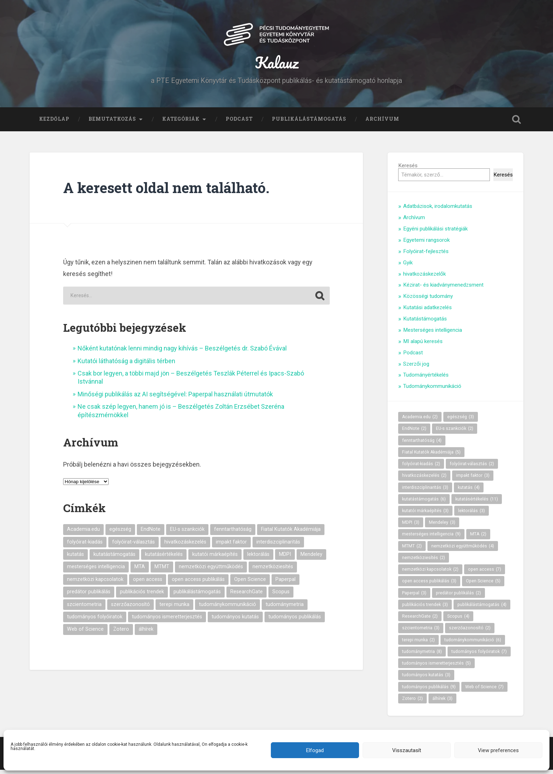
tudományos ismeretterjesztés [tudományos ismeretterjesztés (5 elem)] (167, 621)
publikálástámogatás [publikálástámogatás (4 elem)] (197, 596)
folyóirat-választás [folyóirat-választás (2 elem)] (133, 546)
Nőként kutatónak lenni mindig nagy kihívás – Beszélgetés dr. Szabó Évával (182, 352)
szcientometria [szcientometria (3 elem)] (84, 609)
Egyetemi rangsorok (426, 244)
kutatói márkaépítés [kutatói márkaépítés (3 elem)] (215, 559)
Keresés (408, 170)
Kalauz (277, 64)
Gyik (408, 267)
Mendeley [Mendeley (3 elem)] (311, 559)
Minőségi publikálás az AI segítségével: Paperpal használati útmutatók (175, 398)
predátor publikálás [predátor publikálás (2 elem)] (88, 596)
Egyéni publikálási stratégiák (435, 233)
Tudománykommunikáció (432, 391)
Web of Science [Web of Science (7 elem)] (85, 634)
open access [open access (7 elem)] (147, 584)
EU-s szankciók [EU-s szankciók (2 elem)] (187, 534)
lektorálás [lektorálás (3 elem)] (258, 559)
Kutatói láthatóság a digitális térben (127, 365)
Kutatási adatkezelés (427, 311)
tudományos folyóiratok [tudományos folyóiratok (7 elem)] (94, 621)
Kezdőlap (54, 123)
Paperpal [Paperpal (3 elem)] (285, 584)
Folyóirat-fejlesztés (426, 255)
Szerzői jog (416, 368)
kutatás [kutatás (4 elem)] (75, 559)
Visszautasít (406, 750)
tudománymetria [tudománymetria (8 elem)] (285, 609)
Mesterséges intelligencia (432, 334)
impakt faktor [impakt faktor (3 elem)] (231, 546)
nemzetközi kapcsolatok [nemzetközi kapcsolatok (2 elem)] (95, 584)
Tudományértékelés (426, 379)
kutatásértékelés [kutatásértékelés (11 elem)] (164, 559)
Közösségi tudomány (428, 301)
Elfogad (315, 750)
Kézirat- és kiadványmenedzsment (443, 289)
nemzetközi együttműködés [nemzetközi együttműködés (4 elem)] (211, 571)
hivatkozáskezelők (424, 278)
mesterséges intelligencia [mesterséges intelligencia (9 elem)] (96, 571)
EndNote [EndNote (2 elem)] (150, 534)
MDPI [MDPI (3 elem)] (285, 559)
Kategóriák (181, 123)
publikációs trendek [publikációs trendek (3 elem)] (142, 596)
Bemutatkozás (112, 123)
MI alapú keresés (423, 345)
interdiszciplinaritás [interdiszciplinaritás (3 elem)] (278, 546)
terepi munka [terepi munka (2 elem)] (174, 609)
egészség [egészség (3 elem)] (120, 534)
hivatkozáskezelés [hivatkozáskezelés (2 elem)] (185, 546)
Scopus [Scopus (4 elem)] (281, 596)
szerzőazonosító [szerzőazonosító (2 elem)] (130, 609)
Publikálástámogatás (309, 123)
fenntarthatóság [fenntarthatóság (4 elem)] (232, 534)
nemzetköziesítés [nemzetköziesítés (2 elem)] (273, 571)
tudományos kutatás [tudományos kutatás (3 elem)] (235, 621)
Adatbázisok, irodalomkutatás (437, 211)
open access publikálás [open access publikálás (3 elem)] (198, 584)
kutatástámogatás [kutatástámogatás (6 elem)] (114, 559)
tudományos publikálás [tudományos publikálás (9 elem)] (294, 621)
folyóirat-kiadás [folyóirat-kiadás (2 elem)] (85, 546)
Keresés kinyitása (516, 124)
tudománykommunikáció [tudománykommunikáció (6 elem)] (227, 609)
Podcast (239, 123)
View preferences (498, 750)
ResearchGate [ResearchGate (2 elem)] (246, 596)
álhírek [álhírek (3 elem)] (146, 634)
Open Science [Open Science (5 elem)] (250, 584)
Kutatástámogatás (425, 323)
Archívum (382, 123)
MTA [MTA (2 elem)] (139, 571)
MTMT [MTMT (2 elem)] (161, 571)
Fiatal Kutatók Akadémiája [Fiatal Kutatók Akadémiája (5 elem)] (291, 534)
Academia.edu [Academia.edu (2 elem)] (83, 534)
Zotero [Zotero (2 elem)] (121, 634)
